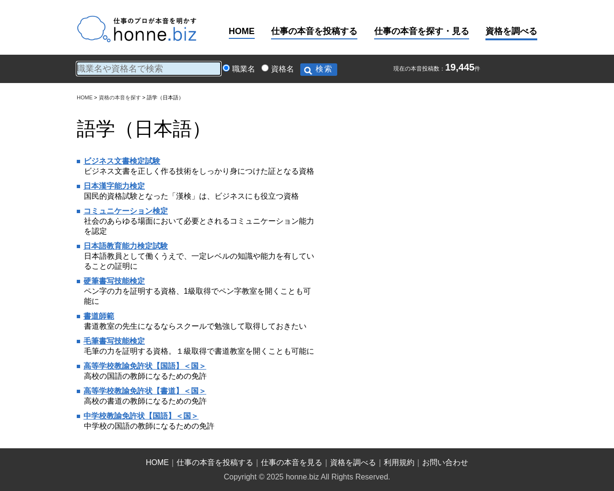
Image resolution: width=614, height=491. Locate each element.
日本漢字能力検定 (114, 186)
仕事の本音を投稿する (314, 31)
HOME (242, 31)
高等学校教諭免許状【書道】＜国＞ (144, 391)
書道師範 (98, 316)
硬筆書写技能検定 (114, 281)
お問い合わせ (445, 462)
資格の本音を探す (120, 97)
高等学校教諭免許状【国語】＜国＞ (144, 366)
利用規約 (399, 462)
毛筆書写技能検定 (114, 341)
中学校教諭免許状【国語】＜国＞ (141, 416)
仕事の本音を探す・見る (421, 31)
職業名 (243, 69)
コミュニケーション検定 (125, 211)
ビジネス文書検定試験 (121, 161)
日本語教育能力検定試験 (125, 246)
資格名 (282, 69)
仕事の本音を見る (291, 462)
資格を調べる (511, 31)
